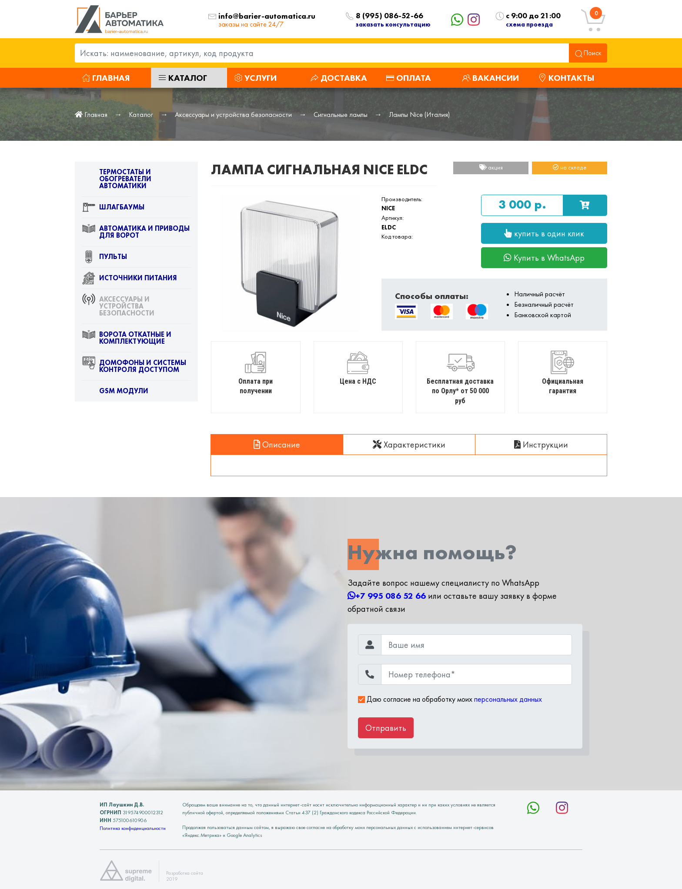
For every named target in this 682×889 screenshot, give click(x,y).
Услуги (255, 77)
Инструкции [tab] (541, 444)
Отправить (385, 727)
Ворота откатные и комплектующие (126, 340)
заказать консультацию (393, 24)
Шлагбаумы (113, 209)
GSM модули (115, 392)
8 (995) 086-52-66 (389, 16)
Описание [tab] (277, 444)
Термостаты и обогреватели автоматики (116, 180)
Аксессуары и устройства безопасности (233, 114)
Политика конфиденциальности (133, 828)
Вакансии (490, 77)
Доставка (338, 77)
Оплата (408, 77)
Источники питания (129, 280)
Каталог (182, 77)
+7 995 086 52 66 (387, 595)
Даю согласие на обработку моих (450, 699)
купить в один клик (544, 233)
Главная (106, 77)
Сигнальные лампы (341, 114)
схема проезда (529, 24)
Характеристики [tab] (409, 444)
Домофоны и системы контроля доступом (134, 368)
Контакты (566, 77)
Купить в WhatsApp (544, 257)
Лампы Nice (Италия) (419, 114)
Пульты (104, 258)
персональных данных (508, 699)
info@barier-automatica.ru (266, 16)
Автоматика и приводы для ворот (136, 234)
